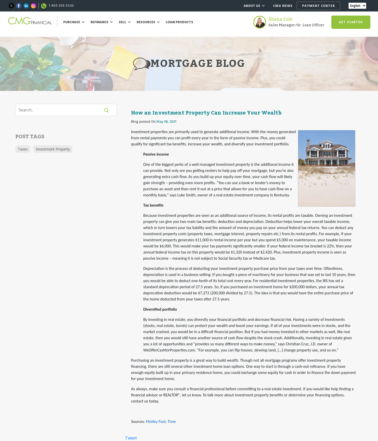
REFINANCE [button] (101, 22)
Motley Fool (156, 421)
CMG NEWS (283, 6)
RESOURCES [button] (148, 22)
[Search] (61, 110)
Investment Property (53, 149)
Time (172, 421)
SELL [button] (125, 22)
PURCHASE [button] (74, 22)
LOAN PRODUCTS (179, 22)
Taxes (23, 149)
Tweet (131, 438)
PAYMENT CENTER (318, 6)
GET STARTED (351, 22)
